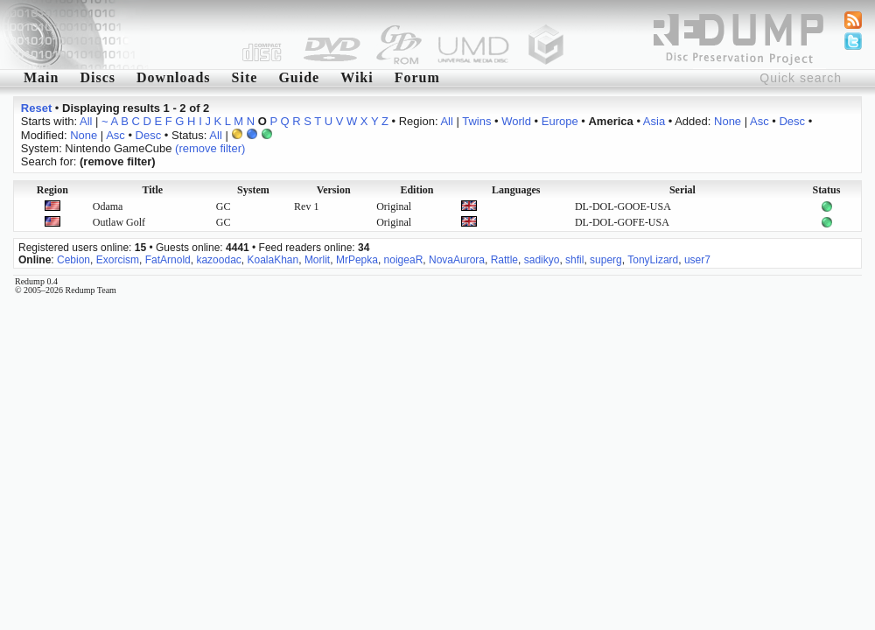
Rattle (504, 260)
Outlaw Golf (119, 222)
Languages (516, 190)
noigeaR (404, 260)
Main (41, 77)
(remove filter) (210, 148)
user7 (697, 260)
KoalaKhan (272, 260)
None (727, 121)
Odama (108, 206)
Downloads (173, 77)
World (516, 121)
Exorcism (117, 260)
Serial (682, 190)
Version (334, 190)
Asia (654, 121)
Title (152, 190)
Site (245, 77)
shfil (574, 260)
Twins (476, 121)
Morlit (317, 260)
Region (52, 190)
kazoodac (218, 260)
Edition (416, 190)
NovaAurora (457, 260)
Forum (417, 77)
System (253, 190)
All (86, 121)
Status (826, 190)
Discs (98, 77)
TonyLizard (652, 260)
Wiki (357, 77)
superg (606, 260)
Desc (792, 121)
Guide (298, 77)
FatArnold (168, 260)
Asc (759, 121)
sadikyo (542, 260)
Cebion (73, 260)
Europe (560, 121)
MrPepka (357, 260)
